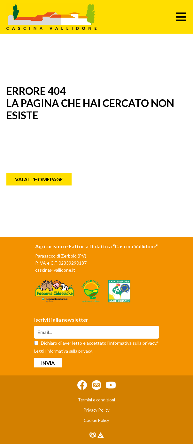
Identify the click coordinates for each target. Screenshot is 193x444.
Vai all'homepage (39, 179)
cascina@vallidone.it (55, 270)
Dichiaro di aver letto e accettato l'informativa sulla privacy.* (96, 343)
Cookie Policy (96, 420)
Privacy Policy (97, 410)
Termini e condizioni (96, 399)
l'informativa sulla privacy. (69, 351)
